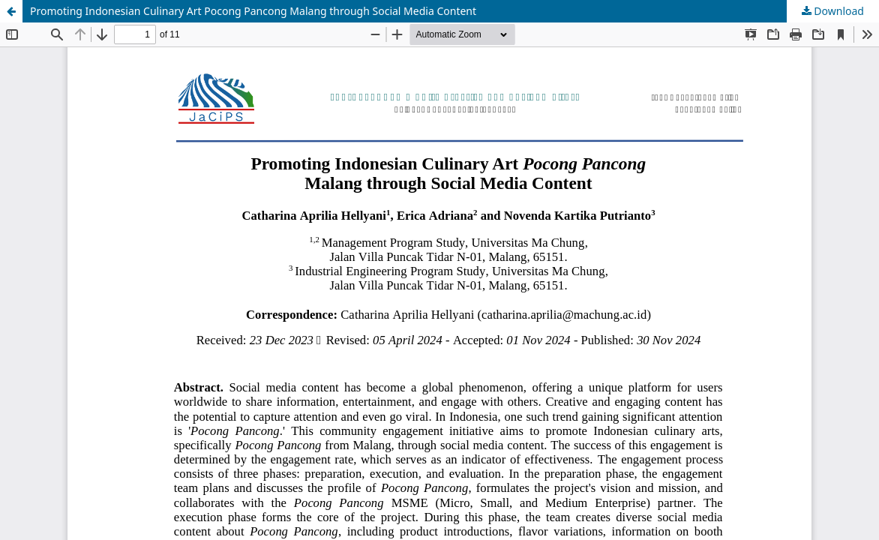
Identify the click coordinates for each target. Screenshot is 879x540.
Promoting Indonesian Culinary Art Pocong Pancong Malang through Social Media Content (253, 11)
